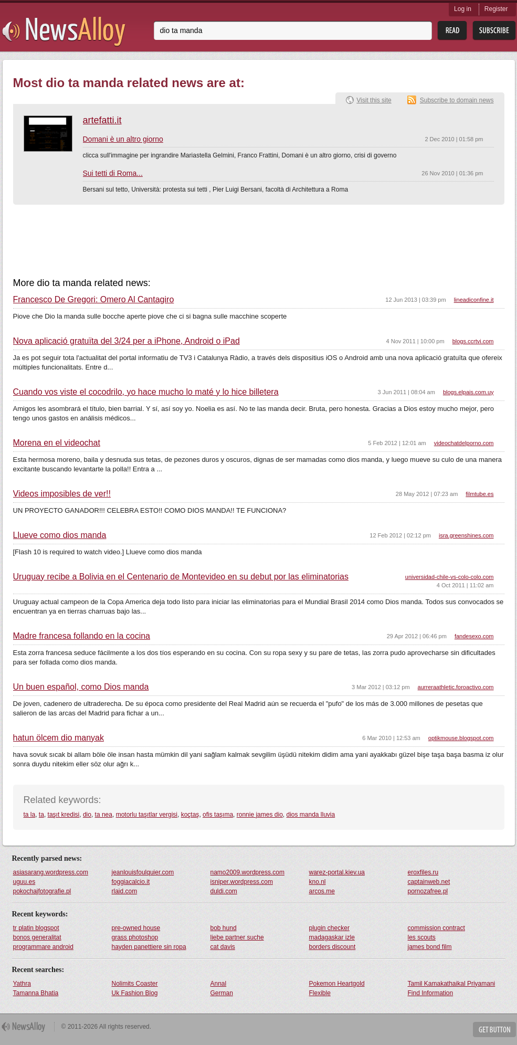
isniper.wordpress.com (241, 881)
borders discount (332, 947)
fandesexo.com (474, 636)
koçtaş (190, 814)
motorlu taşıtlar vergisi (146, 814)
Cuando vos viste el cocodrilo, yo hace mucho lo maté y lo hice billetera (146, 392)
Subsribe (494, 30)
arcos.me (322, 891)
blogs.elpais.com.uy (468, 392)
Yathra (22, 983)
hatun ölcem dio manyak (58, 738)
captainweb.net (429, 881)
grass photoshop (135, 937)
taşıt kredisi (64, 814)
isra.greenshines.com (466, 535)
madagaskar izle (332, 937)
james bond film (430, 947)
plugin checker (329, 928)
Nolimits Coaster (135, 983)
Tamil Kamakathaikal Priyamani (451, 983)
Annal (218, 983)
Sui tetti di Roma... (113, 173)
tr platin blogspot (36, 928)
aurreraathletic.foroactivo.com (456, 687)
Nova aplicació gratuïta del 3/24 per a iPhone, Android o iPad (126, 341)
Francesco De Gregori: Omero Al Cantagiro (93, 299)
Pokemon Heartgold (337, 983)
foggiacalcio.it (131, 881)
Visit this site (373, 100)
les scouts (422, 937)
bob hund (223, 928)
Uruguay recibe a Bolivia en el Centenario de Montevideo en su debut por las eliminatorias (181, 577)
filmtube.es (479, 494)
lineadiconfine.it (474, 300)
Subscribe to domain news (457, 100)
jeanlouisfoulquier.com (143, 872)
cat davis (222, 947)
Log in (462, 9)
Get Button (494, 1029)
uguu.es (24, 881)
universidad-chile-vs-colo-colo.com (449, 577)
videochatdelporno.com (464, 443)
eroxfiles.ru (423, 872)
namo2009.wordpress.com (247, 872)
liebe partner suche (237, 937)
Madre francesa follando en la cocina (82, 636)
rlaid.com (125, 891)
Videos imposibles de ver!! (62, 494)
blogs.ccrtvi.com (473, 341)
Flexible (320, 993)
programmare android (43, 947)
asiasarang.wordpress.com (50, 872)
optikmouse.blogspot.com (461, 738)
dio (87, 814)
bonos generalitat (37, 937)
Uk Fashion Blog (135, 993)
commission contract (436, 928)
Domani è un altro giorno (123, 139)
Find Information (430, 993)
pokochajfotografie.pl (42, 891)
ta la (30, 814)
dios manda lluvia (310, 814)
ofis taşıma (218, 814)
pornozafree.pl (428, 891)
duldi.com (223, 891)
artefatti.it (102, 120)
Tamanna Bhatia (36, 993)
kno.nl (317, 881)
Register (496, 9)
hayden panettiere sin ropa (149, 947)
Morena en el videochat (56, 443)
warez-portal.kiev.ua (337, 872)
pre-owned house (136, 928)
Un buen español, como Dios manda (81, 687)
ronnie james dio (260, 814)
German (221, 993)
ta (41, 814)
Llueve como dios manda (60, 535)
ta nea (103, 814)
